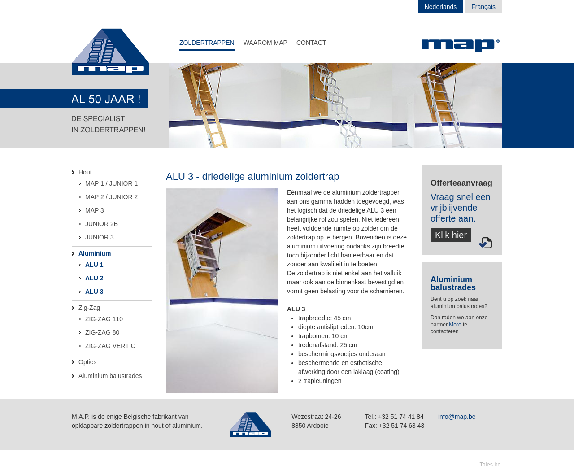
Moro (455, 325)
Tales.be (490, 464)
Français (483, 6)
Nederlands (441, 6)
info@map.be (456, 416)
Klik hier (451, 235)
